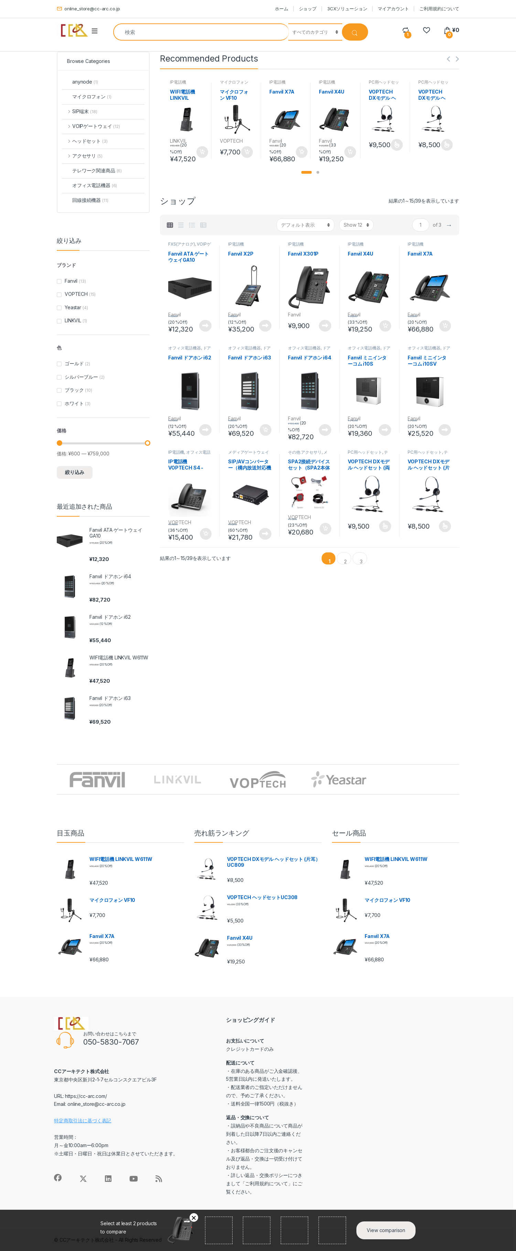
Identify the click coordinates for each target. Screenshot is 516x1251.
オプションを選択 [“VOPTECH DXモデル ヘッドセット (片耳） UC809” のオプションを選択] (446, 145)
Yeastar (73, 307)
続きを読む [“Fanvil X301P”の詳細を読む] (325, 326)
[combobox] (201, 32)
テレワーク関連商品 (368, 454)
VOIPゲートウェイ (91, 126)
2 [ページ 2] (345, 561)
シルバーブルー (81, 377)
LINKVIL (178, 141)
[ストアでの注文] (305, 224)
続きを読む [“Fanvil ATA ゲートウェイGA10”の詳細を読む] (205, 326)
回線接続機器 (85, 200)
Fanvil (275, 141)
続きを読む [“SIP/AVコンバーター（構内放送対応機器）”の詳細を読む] (265, 534)
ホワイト (74, 403)
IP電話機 (178, 82)
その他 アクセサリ (305, 452)
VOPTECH (231, 141)
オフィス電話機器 (184, 348)
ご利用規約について (439, 8)
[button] (306, 172)
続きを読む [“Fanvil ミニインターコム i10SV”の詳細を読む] (445, 430)
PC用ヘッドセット (365, 452)
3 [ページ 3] (361, 561)
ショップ (307, 8)
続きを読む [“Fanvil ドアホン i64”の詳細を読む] (325, 430)
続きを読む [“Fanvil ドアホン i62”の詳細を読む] (205, 430)
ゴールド (74, 363)
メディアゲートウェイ (248, 452)
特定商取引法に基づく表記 (82, 1120)
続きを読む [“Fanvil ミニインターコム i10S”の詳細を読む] (385, 430)
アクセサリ (82, 156)
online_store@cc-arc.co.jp (88, 9)
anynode (80, 82)
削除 (194, 1217)
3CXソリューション (347, 8)
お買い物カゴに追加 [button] (202, 152)
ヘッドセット (84, 141)
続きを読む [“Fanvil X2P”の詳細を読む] (265, 326)
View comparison (386, 1230)
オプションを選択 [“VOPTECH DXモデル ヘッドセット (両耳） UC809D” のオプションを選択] (396, 145)
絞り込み (74, 472)
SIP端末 (79, 111)
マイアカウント (393, 8)
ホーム (281, 8)
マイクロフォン (234, 82)
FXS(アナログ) (181, 244)
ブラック (74, 390)
